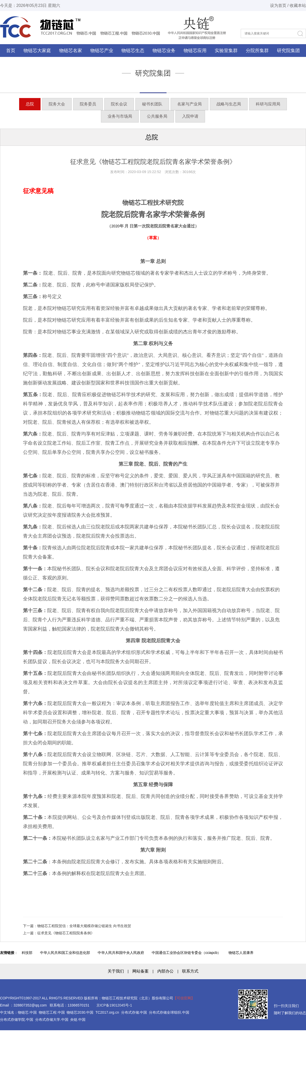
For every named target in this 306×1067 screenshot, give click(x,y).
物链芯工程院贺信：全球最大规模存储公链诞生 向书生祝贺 (84, 926)
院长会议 (119, 104)
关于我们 (116, 971)
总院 (30, 104)
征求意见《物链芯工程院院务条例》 (65, 933)
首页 (10, 50)
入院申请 (190, 116)
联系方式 (190, 971)
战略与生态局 (228, 104)
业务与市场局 (120, 116)
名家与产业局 (189, 104)
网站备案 (140, 971)
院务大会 (57, 104)
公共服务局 (157, 116)
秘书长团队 (152, 104)
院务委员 (88, 104)
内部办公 (165, 971)
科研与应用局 (268, 104)
